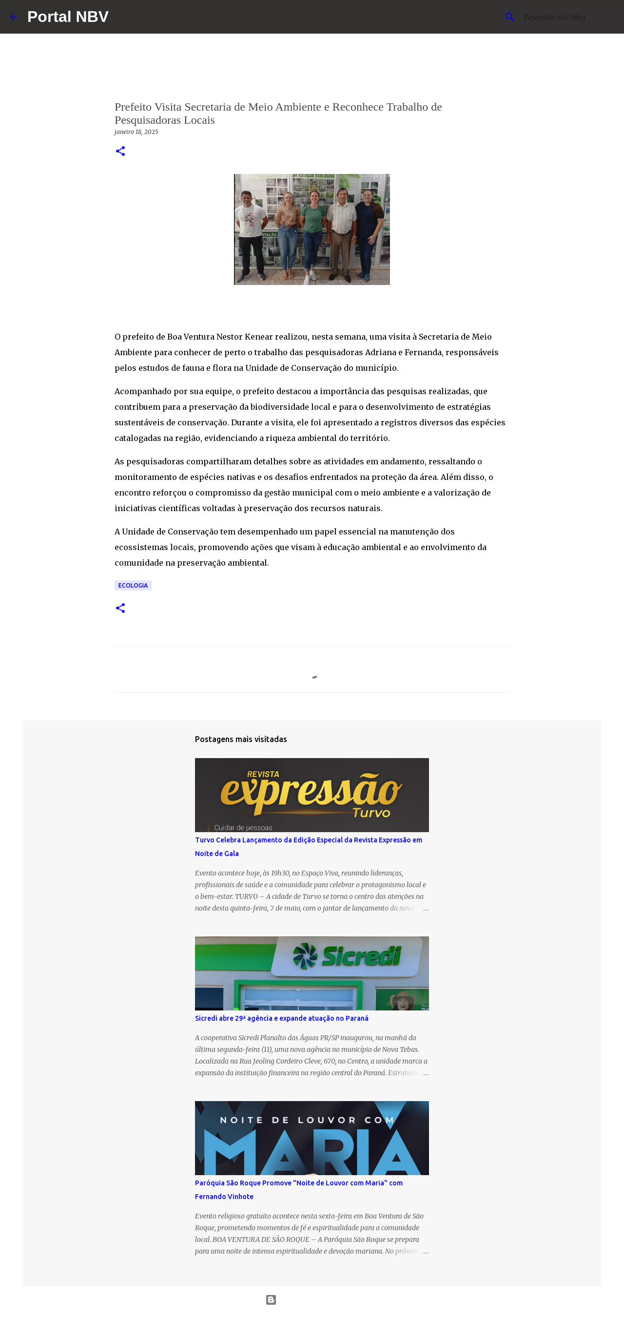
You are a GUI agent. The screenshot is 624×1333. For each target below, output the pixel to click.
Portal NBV (68, 16)
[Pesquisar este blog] (565, 17)
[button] (120, 151)
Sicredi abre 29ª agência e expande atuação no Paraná (282, 1018)
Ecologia (133, 585)
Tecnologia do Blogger (312, 1299)
